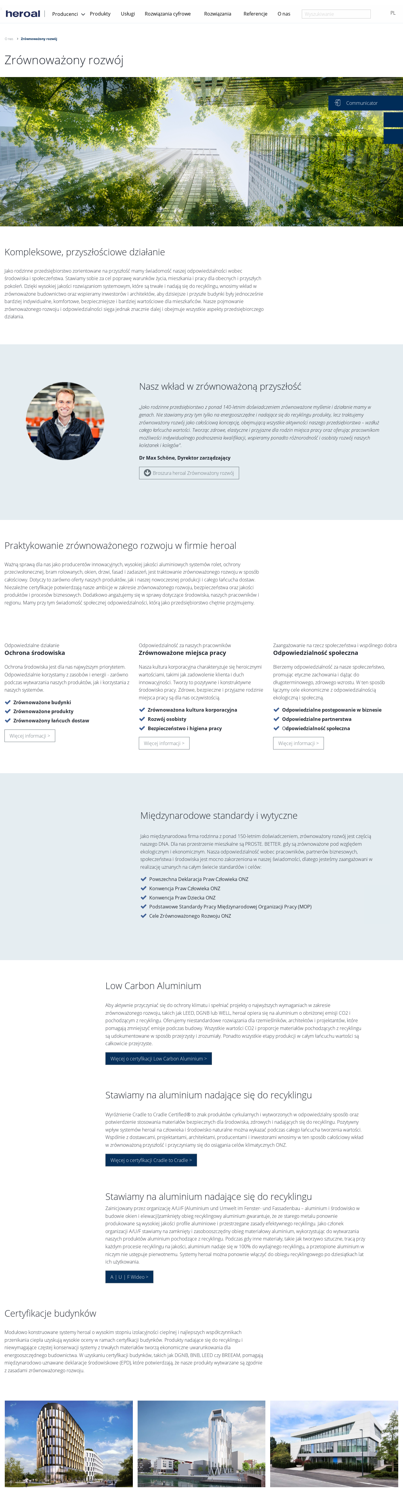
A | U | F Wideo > (129, 1280)
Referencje (255, 13)
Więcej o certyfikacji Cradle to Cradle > (151, 1163)
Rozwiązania (217, 13)
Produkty (100, 13)
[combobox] (336, 14)
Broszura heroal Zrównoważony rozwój (189, 473)
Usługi (128, 13)
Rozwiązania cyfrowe (168, 13)
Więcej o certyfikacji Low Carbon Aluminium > (158, 1062)
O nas (284, 13)
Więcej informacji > (30, 739)
